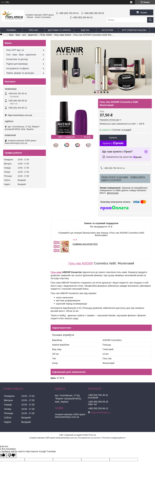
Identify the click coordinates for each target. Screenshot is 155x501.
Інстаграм (107, 30)
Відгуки (85, 30)
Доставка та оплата (59, 30)
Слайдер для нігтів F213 (85, 244)
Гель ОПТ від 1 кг (15, 50)
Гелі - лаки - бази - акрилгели (21, 54)
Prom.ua (92, 435)
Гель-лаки (56, 272)
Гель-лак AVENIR (80, 263)
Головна (11, 30)
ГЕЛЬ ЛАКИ (46, 35)
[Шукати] (150, 20)
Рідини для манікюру (17, 64)
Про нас (33, 30)
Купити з (113, 143)
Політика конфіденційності (114, 438)
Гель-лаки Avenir (62, 35)
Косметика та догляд (17, 59)
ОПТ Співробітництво (134, 30)
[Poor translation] (11, 455)
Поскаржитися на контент (89, 438)
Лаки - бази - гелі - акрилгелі (23, 35)
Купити (113, 137)
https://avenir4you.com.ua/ (20, 115)
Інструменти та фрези (17, 68)
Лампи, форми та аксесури (20, 73)
